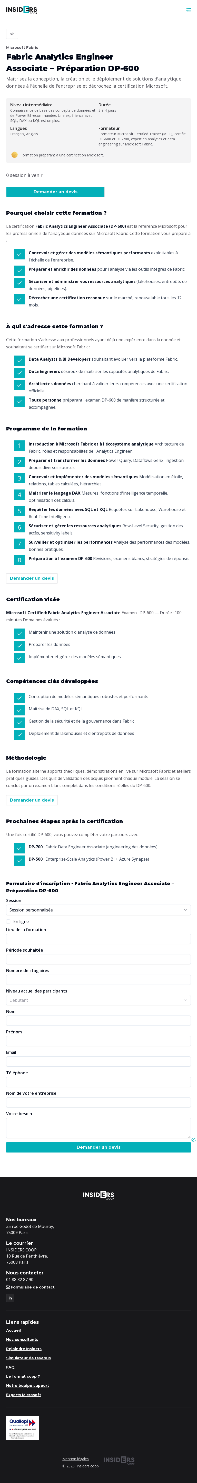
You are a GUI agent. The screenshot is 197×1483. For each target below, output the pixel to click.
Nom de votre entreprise (31, 1093)
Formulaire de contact (30, 1287)
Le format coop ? (23, 1376)
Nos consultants (22, 1339)
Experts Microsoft (23, 1395)
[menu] (189, 10)
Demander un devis (55, 191)
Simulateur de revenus (28, 1358)
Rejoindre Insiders (24, 1349)
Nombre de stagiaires (27, 970)
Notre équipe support (27, 1385)
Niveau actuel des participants (36, 991)
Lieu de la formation (26, 930)
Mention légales (75, 1458)
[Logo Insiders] (21, 10)
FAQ (10, 1367)
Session (13, 900)
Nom (10, 1011)
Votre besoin (19, 1114)
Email (11, 1052)
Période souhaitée (24, 950)
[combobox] (98, 910)
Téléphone (17, 1073)
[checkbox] (8, 921)
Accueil (13, 1330)
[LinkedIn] (10, 1298)
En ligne (21, 921)
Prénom (14, 1032)
